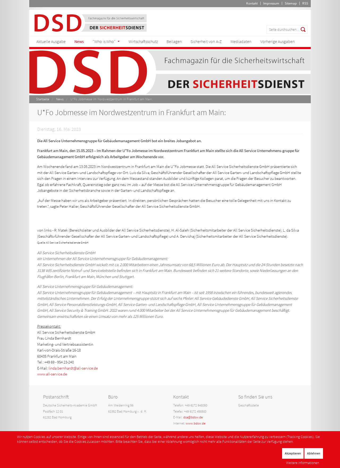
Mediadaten (241, 41)
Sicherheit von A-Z (206, 41)
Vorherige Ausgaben (277, 41)
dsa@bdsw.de (193, 417)
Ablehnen (313, 453)
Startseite (42, 99)
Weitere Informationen (302, 462)
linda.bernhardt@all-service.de (73, 368)
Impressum (271, 3)
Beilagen (174, 41)
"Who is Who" (104, 41)
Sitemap (291, 3)
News (79, 41)
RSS (305, 3)
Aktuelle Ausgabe (51, 41)
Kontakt (252, 3)
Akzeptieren (293, 453)
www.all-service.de (52, 373)
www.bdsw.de (195, 423)
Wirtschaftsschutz (143, 41)
